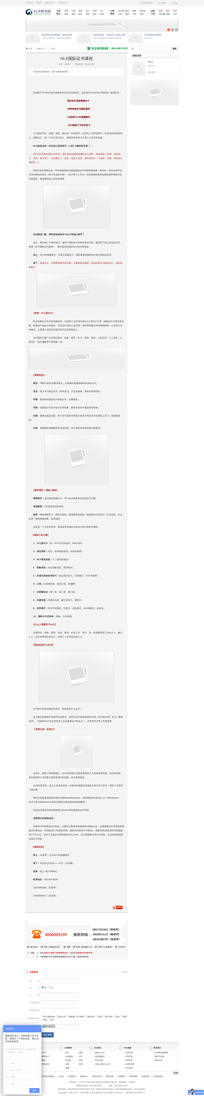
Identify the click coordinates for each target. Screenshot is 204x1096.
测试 (161, 14)
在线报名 (33, 972)
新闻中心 (84, 1076)
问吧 (175, 11)
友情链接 (145, 1076)
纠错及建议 (158, 1076)
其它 (51, 1020)
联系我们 (72, 1076)
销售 (66, 14)
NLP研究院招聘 (161, 1053)
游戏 (161, 11)
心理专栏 (129, 1060)
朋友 (117, 1016)
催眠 (134, 11)
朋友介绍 (61, 1016)
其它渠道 (108, 1016)
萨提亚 (142, 11)
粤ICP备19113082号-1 (135, 1093)
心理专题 (29, 3)
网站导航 (50, 3)
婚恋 (127, 14)
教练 (127, 11)
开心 (102, 11)
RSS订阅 (99, 1060)
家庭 (80, 11)
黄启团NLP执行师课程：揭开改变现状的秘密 (58, 35)
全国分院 (64, 3)
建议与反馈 (159, 1056)
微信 (44, 1020)
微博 (99, 1016)
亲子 (88, 11)
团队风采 (110, 1076)
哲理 (95, 11)
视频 (168, 14)
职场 (73, 11)
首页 (30, 49)
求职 (88, 14)
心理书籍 (129, 1068)
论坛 (175, 14)
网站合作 (158, 1060)
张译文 (150, 62)
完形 (120, 14)
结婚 (102, 14)
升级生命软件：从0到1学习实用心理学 (109, 35)
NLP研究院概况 (47, 1076)
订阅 (173, 3)
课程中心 (40, 49)
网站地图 (133, 1076)
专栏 (134, 14)
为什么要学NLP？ (43, 1056)
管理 (66, 11)
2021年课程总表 (42, 1064)
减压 (80, 14)
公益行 (61, 1076)
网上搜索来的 (48, 1016)
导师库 (39, 3)
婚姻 (67, 1068)
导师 (141, 14)
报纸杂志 (90, 1016)
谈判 (95, 14)
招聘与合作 (97, 1076)
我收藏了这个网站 (75, 1016)
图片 (168, 11)
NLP (120, 11)
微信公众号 (100, 1053)
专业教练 (69, 1056)
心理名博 (129, 1053)
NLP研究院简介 (147, 3)
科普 (81, 1064)
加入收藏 (162, 3)
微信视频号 (100, 1056)
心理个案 (129, 1056)
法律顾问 (121, 1076)
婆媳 (73, 14)
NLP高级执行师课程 (152, 35)
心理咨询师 (130, 1064)
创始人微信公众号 (102, 1064)
